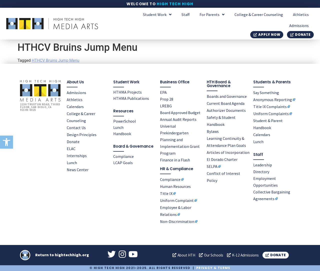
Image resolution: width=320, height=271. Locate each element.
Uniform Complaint (177, 200)
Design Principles (81, 134)
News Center (77, 169)
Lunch (72, 162)
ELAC (71, 148)
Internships (77, 155)
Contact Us (76, 127)
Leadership (262, 164)
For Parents (212, 14)
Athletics (301, 14)
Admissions (299, 25)
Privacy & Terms (213, 268)
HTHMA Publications (131, 98)
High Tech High (175, 4)
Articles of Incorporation (228, 152)
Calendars (75, 106)
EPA (163, 92)
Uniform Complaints (271, 113)
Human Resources (175, 186)
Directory (261, 171)
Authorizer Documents (226, 110)
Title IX (166, 193)
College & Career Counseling (258, 14)
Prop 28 (166, 98)
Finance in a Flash (175, 159)
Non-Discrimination (177, 221)
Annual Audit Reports (178, 119)
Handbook (122, 133)
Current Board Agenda (225, 103)
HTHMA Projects (127, 91)
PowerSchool (124, 120)
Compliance (123, 156)
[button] (6, 142)
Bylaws (213, 131)
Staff (186, 14)
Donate (73, 141)
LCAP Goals (123, 162)
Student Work (157, 14)
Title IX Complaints (270, 106)
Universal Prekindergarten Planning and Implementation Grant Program (180, 139)
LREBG (166, 105)
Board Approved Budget (180, 112)
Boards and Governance (227, 96)
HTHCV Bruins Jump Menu (56, 60)
